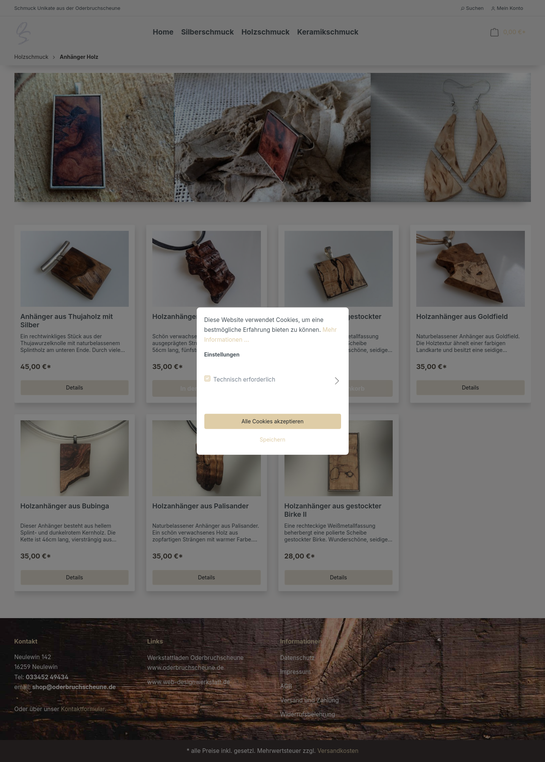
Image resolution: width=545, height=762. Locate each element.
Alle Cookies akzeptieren (273, 421)
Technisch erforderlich (244, 379)
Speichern (272, 439)
